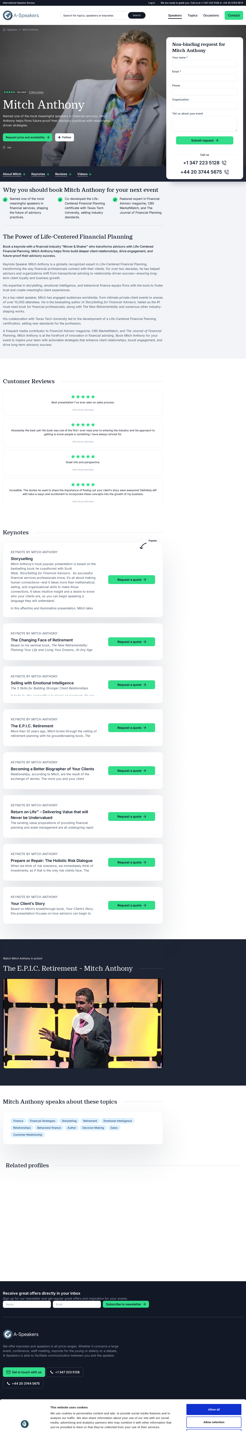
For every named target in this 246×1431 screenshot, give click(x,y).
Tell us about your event (187, 113)
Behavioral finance (49, 1127)
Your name (180, 57)
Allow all (214, 1380)
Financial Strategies (42, 1120)
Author (71, 1127)
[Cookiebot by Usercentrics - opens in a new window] (25, 1423)
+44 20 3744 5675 (233, 2)
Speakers (175, 15)
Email (176, 71)
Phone (176, 85)
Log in (151, 2)
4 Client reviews (36, 92)
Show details (202, 1423)
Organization (180, 99)
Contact (234, 15)
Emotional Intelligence (118, 1120)
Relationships (22, 1127)
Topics (193, 15)
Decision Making (93, 1127)
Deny (214, 1405)
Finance (18, 1120)
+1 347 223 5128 (210, 2)
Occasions (211, 15)
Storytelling (69, 1120)
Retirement (90, 1120)
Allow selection (213, 1393)
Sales (114, 1127)
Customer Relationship (27, 1134)
